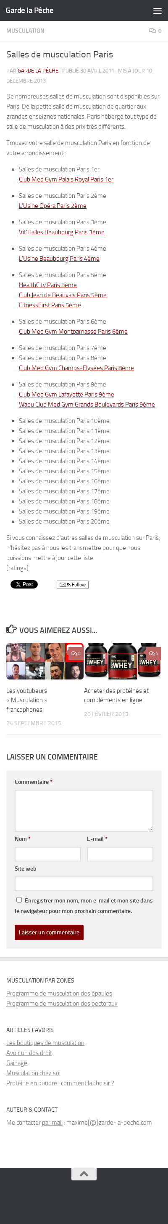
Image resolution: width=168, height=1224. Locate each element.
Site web (26, 868)
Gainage (16, 1063)
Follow (73, 585)
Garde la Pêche (29, 10)
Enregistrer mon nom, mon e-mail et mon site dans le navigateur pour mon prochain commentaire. (84, 906)
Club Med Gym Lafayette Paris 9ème (66, 394)
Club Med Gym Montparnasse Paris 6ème (73, 331)
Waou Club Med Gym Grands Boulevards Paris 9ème (87, 404)
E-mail (97, 839)
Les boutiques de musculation (45, 1043)
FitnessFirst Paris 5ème (50, 305)
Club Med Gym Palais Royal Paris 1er (66, 179)
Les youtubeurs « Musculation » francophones (26, 700)
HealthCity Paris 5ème (48, 285)
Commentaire (33, 782)
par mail (52, 1122)
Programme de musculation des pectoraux (62, 1003)
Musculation (25, 30)
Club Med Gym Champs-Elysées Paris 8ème (76, 368)
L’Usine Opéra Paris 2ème (53, 206)
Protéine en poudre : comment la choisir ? (60, 1083)
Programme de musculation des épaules (59, 993)
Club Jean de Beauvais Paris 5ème (63, 295)
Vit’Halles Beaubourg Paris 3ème (62, 232)
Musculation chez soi (33, 1073)
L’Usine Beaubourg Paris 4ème (59, 258)
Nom (23, 839)
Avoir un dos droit (29, 1053)
